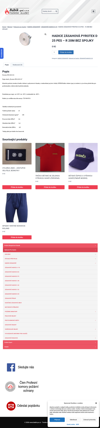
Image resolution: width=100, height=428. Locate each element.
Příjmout (57, 420)
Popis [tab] (7, 65)
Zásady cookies (71, 424)
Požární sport (50, 342)
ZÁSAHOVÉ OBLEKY (10, 325)
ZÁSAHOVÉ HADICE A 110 (12, 267)
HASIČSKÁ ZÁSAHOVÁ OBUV (13, 302)
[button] (96, 403)
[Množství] (55, 52)
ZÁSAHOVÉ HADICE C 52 (12, 289)
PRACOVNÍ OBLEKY (10, 316)
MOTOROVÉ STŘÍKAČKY (12, 307)
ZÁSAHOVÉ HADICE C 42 (12, 285)
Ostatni (50, 347)
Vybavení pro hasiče (74, 58)
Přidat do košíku (66, 52)
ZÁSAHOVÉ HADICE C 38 (12, 280)
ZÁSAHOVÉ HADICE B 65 (12, 272)
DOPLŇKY (51, 254)
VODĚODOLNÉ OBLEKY (51, 329)
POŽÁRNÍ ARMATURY (51, 311)
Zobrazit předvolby (89, 420)
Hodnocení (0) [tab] (17, 65)
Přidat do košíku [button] (17, 187)
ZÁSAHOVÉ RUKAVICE (51, 338)
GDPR (77, 424)
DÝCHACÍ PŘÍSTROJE (51, 259)
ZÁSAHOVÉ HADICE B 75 (12, 276)
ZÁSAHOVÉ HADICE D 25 (86, 58)
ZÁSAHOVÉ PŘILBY (10, 298)
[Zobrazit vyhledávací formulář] (50, 11)
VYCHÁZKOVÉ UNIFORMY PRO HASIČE (16, 333)
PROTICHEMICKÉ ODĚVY (51, 320)
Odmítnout (73, 420)
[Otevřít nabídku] (93, 11)
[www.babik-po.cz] (17, 11)
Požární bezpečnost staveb (50, 245)
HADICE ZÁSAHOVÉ (63, 58)
